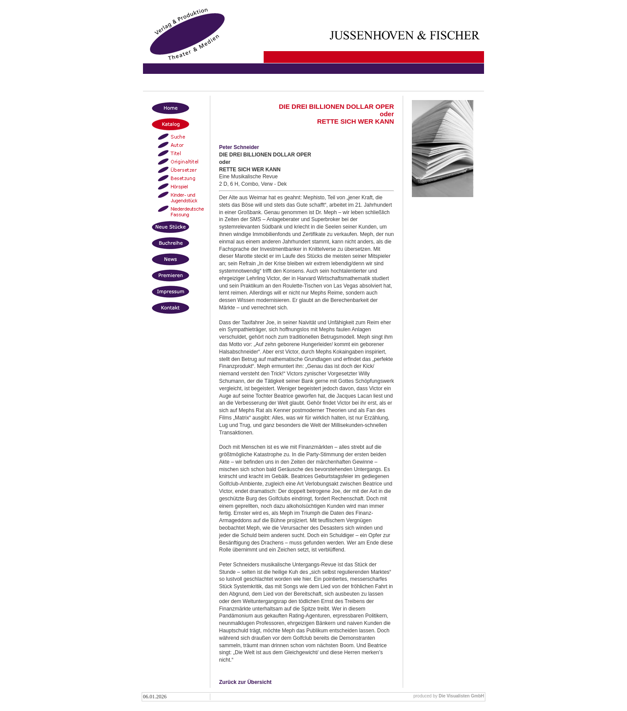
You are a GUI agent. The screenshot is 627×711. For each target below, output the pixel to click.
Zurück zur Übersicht (245, 682)
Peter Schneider (239, 147)
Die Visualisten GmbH (461, 696)
